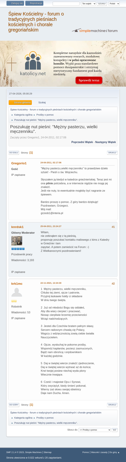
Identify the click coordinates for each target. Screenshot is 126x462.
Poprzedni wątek (82, 142)
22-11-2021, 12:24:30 (50, 283)
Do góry (14, 405)
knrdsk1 (17, 227)
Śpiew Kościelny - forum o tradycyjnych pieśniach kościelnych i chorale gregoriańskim (36, 21)
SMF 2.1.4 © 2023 (15, 452)
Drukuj (112, 153)
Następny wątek (105, 142)
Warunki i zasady (99, 452)
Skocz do (72, 429)
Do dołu (14, 153)
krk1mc (16, 283)
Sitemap (48, 452)
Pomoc (85, 452)
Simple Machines (33, 452)
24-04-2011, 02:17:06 (50, 162)
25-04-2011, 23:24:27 (50, 226)
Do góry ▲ (114, 452)
